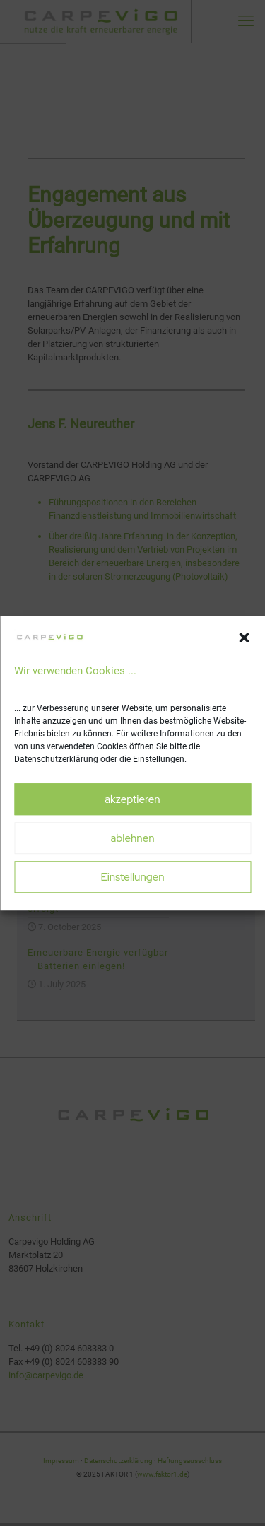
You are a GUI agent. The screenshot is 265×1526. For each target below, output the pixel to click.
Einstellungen (132, 877)
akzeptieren (132, 799)
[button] (244, 638)
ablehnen (132, 838)
